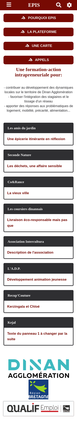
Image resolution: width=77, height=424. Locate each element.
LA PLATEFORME (38, 32)
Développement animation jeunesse (37, 279)
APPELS (38, 60)
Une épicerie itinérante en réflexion (36, 139)
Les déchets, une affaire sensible (34, 166)
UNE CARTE (38, 46)
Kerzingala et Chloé (23, 306)
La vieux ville (18, 193)
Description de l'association (30, 252)
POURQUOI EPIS (38, 18)
